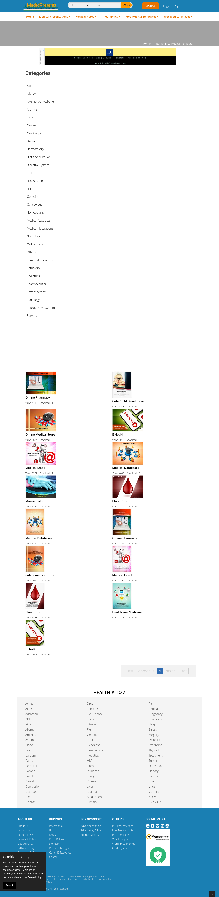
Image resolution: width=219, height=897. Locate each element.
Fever (90, 719)
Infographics (110, 16)
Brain (28, 750)
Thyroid (154, 750)
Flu (89, 729)
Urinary (154, 771)
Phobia (153, 709)
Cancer (30, 761)
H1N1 (91, 740)
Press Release (57, 839)
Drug (90, 704)
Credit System (120, 848)
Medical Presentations (53, 16)
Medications (95, 797)
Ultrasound (156, 766)
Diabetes (31, 792)
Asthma (30, 740)
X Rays (153, 797)
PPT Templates (120, 834)
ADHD (29, 719)
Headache (93, 745)
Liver (90, 786)
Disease (30, 802)
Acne (28, 709)
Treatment (156, 755)
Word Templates (121, 839)
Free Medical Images (177, 16)
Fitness (91, 724)
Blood (29, 745)
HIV (89, 761)
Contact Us (24, 830)
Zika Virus (155, 802)
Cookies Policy (16, 857)
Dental (29, 781)
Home (30, 16)
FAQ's (52, 834)
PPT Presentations (122, 826)
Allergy (29, 729)
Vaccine (154, 776)
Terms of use (25, 834)
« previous (146, 671)
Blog (51, 830)
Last (183, 671)
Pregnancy (156, 714)
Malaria (92, 792)
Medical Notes (85, 16)
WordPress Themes (123, 843)
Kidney (91, 781)
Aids (29, 86)
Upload (150, 6)
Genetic (92, 735)
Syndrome (155, 745)
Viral (151, 781)
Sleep (152, 724)
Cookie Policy (25, 843)
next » (170, 671)
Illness (91, 766)
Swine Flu (155, 740)
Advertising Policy (91, 830)
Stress (153, 729)
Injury (90, 776)
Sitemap (54, 843)
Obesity (92, 802)
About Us (23, 826)
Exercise (92, 709)
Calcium (30, 755)
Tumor (153, 761)
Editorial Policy (26, 848)
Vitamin (154, 792)
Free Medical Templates (141, 16)
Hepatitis (93, 755)
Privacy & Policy (27, 839)
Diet (28, 797)
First (129, 671)
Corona (30, 771)
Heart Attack (95, 750)
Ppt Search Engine (59, 848)
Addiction (31, 714)
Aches (29, 704)
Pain (151, 704)
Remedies (155, 719)
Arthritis (30, 735)
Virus (152, 786)
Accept (9, 885)
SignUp (179, 6)
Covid (29, 776)
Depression (33, 786)
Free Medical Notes (123, 830)
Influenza (93, 771)
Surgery (154, 735)
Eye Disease (95, 714)
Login (166, 6)
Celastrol (31, 766)
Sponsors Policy (90, 834)
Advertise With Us (91, 826)
